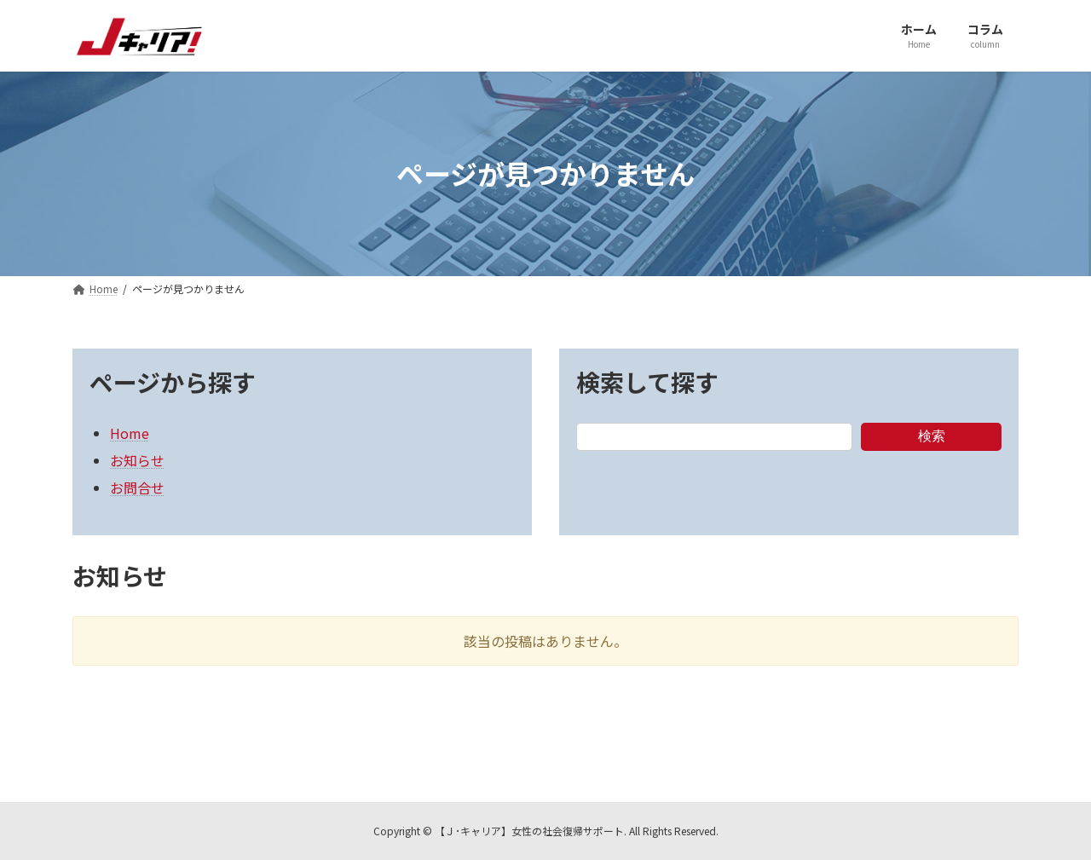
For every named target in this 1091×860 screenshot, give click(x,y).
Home (129, 433)
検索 (931, 436)
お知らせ (137, 460)
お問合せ (137, 487)
